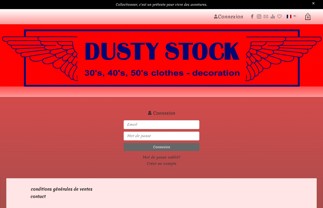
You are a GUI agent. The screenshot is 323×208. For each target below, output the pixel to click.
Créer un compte (161, 163)
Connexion (161, 147)
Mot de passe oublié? (161, 157)
